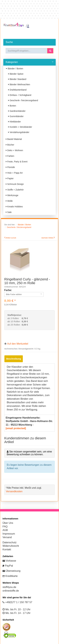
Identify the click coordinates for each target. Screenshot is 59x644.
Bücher (10, 144)
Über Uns (8, 523)
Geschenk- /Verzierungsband (23, 100)
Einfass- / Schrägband (19, 95)
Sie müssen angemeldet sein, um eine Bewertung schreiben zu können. (29, 453)
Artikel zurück (11, 238)
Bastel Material (14, 139)
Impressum (9, 533)
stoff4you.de (9, 587)
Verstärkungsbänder (18, 132)
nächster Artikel (47, 238)
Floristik (10, 167)
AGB (5, 530)
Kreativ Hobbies (14, 206)
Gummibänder (16, 116)
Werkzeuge (12, 195)
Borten (12, 105)
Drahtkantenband (17, 90)
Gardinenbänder (16, 111)
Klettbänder (14, 121)
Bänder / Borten (14, 68)
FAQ (5, 526)
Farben (10, 156)
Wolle (9, 201)
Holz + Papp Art (14, 173)
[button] (50, 50)
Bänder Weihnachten (19, 84)
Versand (7, 537)
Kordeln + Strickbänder (20, 127)
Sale (9, 212)
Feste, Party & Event (16, 161)
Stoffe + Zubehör (15, 189)
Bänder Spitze (15, 74)
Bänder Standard (17, 79)
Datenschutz (10, 542)
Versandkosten (14, 491)
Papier (10, 178)
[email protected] (16, 428)
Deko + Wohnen (14, 150)
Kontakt (7, 549)
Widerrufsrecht (11, 546)
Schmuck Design (15, 184)
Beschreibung (13, 359)
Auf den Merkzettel (17, 343)
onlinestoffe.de (11, 590)
